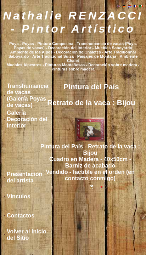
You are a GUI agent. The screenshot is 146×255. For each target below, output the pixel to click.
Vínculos (18, 196)
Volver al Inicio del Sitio (26, 234)
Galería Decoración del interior (27, 119)
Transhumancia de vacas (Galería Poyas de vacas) (27, 95)
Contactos (20, 215)
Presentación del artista (24, 177)
